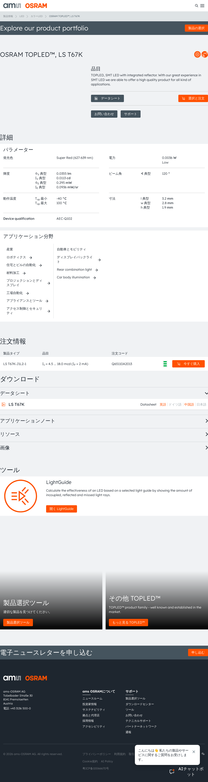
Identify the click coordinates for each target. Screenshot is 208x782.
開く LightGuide (62, 509)
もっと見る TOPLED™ (128, 622)
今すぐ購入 (188, 364)
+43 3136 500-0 (20, 708)
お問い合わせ (104, 114)
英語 (163, 404)
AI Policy (107, 761)
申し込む (198, 652)
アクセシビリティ (93, 726)
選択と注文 (193, 98)
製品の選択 (196, 28)
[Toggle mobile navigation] (202, 5)
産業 (9, 249)
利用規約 (120, 754)
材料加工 (13, 273)
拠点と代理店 (91, 715)
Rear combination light (74, 269)
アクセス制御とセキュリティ (24, 310)
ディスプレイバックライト (75, 259)
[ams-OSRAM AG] (25, 5)
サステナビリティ (93, 709)
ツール (130, 709)
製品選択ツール (18, 622)
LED (22, 16)
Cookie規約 (90, 761)
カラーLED (37, 16)
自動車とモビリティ (71, 249)
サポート (130, 114)
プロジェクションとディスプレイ (24, 282)
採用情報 (88, 721)
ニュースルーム (92, 698)
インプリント (151, 754)
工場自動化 (14, 293)
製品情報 (8, 16)
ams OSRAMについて (98, 691)
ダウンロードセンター (140, 704)
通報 (128, 732)
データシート (107, 98)
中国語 (189, 404)
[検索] (196, 5)
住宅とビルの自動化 (21, 265)
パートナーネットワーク (141, 726)
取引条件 (134, 754)
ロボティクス (16, 257)
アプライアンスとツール (24, 300)
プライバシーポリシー (96, 754)
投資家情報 (89, 704)
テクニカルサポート (138, 721)
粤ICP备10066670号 (95, 768)
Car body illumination (73, 277)
